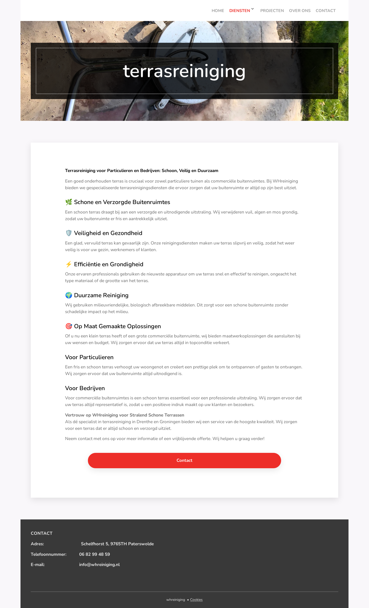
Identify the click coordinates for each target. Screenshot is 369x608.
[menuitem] (293, 10)
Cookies (196, 599)
